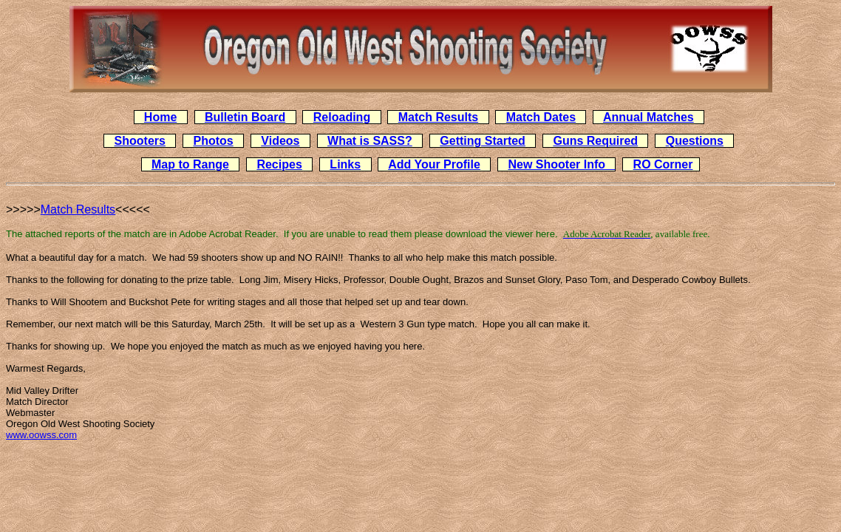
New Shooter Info (561, 164)
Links (345, 164)
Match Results (438, 117)
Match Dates (541, 117)
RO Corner (663, 164)
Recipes (279, 164)
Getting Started (482, 140)
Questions (694, 140)
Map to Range (190, 164)
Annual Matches (648, 117)
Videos (280, 140)
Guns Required (595, 140)
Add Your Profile (434, 164)
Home (160, 117)
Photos (214, 140)
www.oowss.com (41, 434)
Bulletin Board (245, 117)
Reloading (341, 117)
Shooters (140, 140)
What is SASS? (369, 140)
